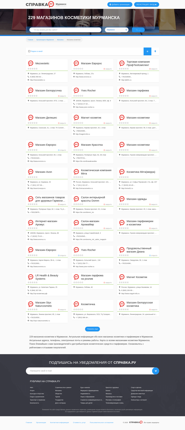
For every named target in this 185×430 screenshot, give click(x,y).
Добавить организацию (119, 4)
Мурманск (61, 4)
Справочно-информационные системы (93, 402)
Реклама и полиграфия (113, 402)
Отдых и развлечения (37, 399)
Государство (59, 402)
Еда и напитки (85, 389)
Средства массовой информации (142, 393)
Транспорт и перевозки (37, 402)
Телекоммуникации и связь (115, 405)
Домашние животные (138, 396)
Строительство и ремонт (63, 389)
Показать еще (92, 331)
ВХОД (153, 4)
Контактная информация (59, 424)
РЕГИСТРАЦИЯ (143, 4)
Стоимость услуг (79, 424)
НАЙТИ (140, 31)
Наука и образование (87, 399)
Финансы (109, 396)
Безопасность (34, 405)
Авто (31, 389)
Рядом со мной (36, 53)
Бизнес (108, 393)
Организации (41, 424)
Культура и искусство (37, 396)
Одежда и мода (136, 399)
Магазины (58, 393)
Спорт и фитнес (136, 389)
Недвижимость (85, 396)
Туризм (57, 399)
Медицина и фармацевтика (89, 393)
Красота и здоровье (112, 389)
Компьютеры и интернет (139, 402)
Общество (58, 396)
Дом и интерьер (60, 405)
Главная (29, 424)
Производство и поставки (114, 399)
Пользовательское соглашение (102, 424)
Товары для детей (86, 405)
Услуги (32, 393)
